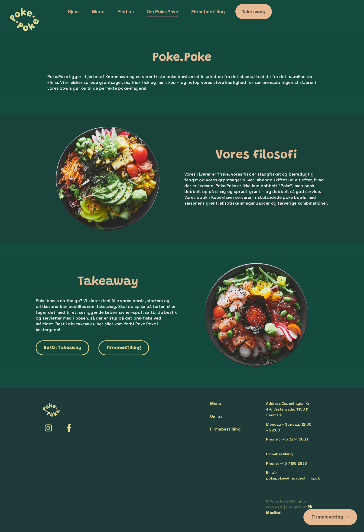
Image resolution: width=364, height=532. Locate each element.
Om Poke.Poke (162, 12)
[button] (253, 11)
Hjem (73, 12)
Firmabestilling (208, 12)
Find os (125, 12)
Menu (98, 12)
